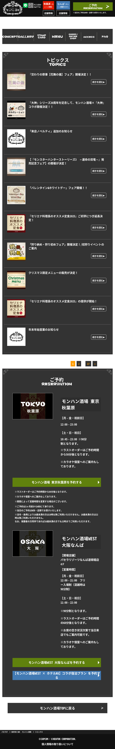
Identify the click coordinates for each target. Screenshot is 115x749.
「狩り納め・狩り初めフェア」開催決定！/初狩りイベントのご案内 (66, 246)
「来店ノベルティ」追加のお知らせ (50, 131)
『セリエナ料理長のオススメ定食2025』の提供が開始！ (63, 301)
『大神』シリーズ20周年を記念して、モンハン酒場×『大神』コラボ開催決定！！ (67, 105)
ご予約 (92, 6)
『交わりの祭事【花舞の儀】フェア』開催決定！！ (60, 74)
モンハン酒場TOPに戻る (57, 707)
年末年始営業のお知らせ (44, 329)
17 (88, 364)
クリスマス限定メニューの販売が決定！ (53, 273)
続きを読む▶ (98, 81)
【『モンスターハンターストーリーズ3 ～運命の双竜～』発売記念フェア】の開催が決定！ (66, 161)
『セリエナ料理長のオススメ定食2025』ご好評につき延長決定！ (66, 218)
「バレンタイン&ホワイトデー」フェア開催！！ (58, 188)
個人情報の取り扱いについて (57, 744)
